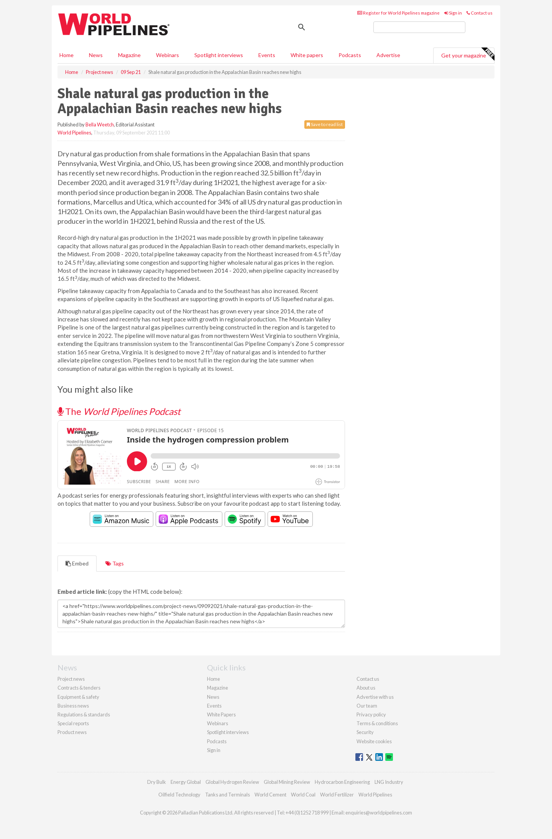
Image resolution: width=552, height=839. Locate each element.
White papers (307, 55)
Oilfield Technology (179, 794)
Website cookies (374, 741)
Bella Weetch (99, 124)
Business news (73, 706)
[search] (419, 27)
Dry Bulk (156, 782)
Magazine (129, 55)
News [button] (96, 55)
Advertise (388, 55)
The (119, 411)
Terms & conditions (377, 723)
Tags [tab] (114, 563)
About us (365, 688)
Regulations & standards (84, 714)
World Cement (270, 794)
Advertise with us (375, 697)
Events (266, 55)
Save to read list (325, 124)
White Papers (221, 714)
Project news (71, 679)
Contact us (480, 12)
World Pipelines (74, 132)
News (213, 697)
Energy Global (186, 782)
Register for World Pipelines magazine (398, 12)
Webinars (167, 55)
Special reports (73, 723)
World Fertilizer (337, 794)
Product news (72, 732)
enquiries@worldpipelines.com (378, 813)
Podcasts (349, 55)
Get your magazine (467, 54)
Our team (366, 706)
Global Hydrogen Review (232, 782)
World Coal (303, 794)
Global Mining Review (287, 782)
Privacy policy (371, 714)
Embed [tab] (77, 563)
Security (365, 732)
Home (66, 55)
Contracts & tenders (79, 688)
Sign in (453, 12)
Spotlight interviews (218, 55)
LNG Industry (389, 782)
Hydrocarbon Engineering (342, 782)
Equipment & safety (78, 697)
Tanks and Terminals (227, 794)
